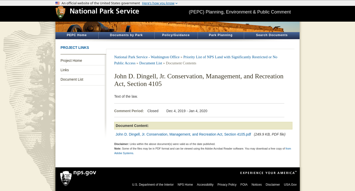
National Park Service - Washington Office (147, 57)
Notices (257, 184)
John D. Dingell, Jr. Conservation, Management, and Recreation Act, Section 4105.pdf (183, 134)
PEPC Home (77, 35)
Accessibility (205, 184)
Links (65, 70)
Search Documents (272, 35)
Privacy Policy (226, 184)
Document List (72, 79)
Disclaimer (273, 184)
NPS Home (185, 184)
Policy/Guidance (176, 35)
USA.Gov (290, 184)
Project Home (71, 60)
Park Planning (220, 35)
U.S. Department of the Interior (153, 184)
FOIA (244, 184)
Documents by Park (126, 35)
